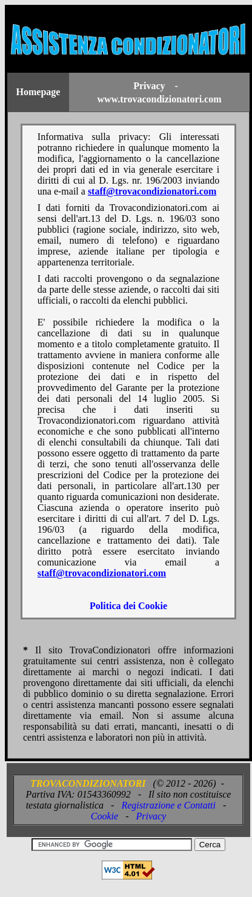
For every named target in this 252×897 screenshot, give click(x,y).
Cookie (104, 816)
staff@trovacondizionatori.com (152, 191)
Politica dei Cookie (128, 606)
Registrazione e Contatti (168, 805)
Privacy (151, 816)
